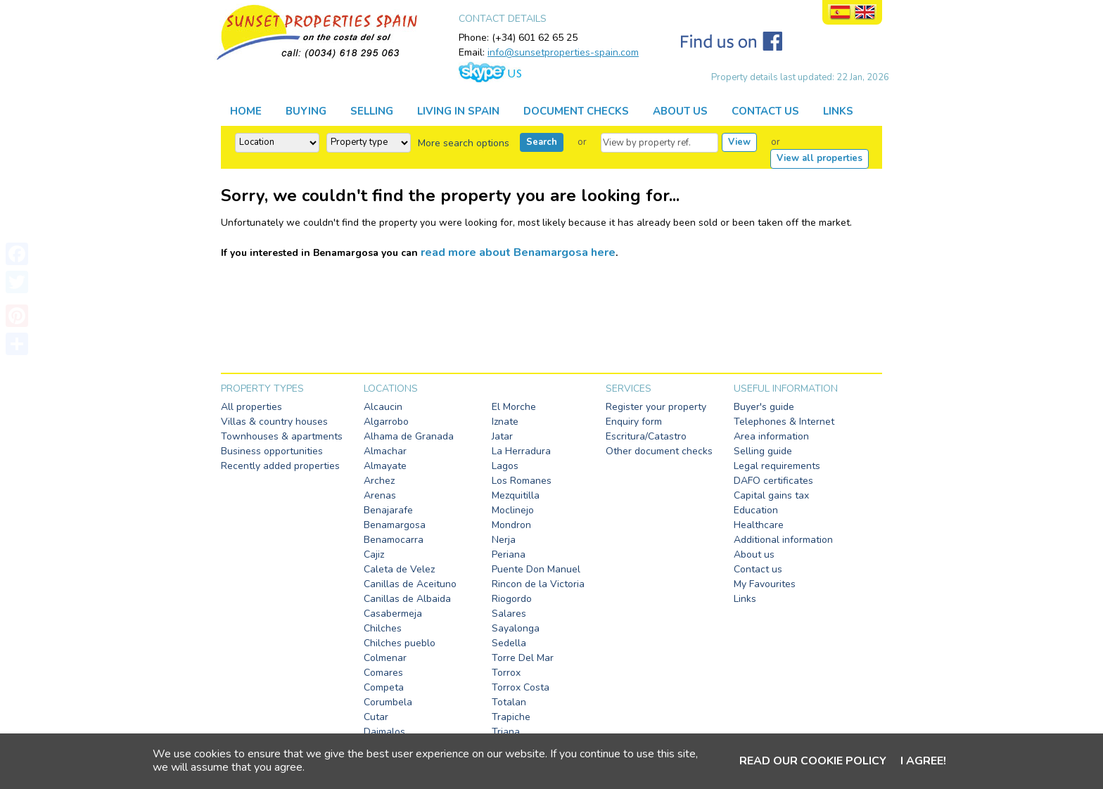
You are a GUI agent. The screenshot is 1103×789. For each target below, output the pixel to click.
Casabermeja (393, 613)
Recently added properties (280, 466)
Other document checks (659, 451)
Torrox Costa (520, 687)
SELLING (371, 111)
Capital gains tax (771, 495)
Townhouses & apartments (282, 436)
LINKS (838, 111)
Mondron (511, 525)
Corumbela (388, 702)
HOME (246, 111)
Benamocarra (393, 539)
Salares (509, 613)
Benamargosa (395, 525)
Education (756, 510)
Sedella (509, 643)
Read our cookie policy (812, 761)
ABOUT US (680, 111)
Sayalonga (516, 628)
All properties (251, 406)
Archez (379, 480)
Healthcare (759, 525)
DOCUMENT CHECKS (576, 111)
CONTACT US (765, 111)
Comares (383, 672)
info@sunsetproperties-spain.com (563, 52)
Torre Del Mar (523, 658)
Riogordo (512, 598)
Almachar (385, 451)
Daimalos (384, 731)
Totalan (509, 702)
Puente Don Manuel (536, 569)
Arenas (380, 495)
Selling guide (763, 451)
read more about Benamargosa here (518, 252)
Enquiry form (634, 421)
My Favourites (765, 584)
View (739, 142)
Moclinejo (513, 510)
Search (541, 142)
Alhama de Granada (409, 436)
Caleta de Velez (399, 569)
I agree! (923, 761)
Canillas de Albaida (407, 598)
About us (754, 554)
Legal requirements (777, 466)
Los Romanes (522, 480)
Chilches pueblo (399, 643)
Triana (506, 731)
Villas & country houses (274, 421)
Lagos (505, 466)
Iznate (505, 421)
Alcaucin (383, 406)
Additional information (783, 539)
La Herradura (521, 451)
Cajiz (374, 554)
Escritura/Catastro (646, 436)
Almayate (385, 466)
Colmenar (385, 658)
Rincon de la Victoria (538, 584)
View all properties (819, 158)
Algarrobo (386, 421)
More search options (463, 143)
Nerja (504, 539)
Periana (508, 554)
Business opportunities (272, 451)
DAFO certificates (773, 480)
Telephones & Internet (784, 421)
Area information (771, 436)
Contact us (758, 569)
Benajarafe (388, 510)
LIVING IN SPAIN (458, 111)
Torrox (506, 672)
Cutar (376, 717)
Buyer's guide (764, 406)
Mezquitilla (516, 495)
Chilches (383, 628)
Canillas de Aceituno (410, 584)
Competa (384, 687)
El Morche (514, 406)
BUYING (306, 111)
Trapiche (511, 717)
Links (745, 598)
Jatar (502, 436)
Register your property (656, 406)
